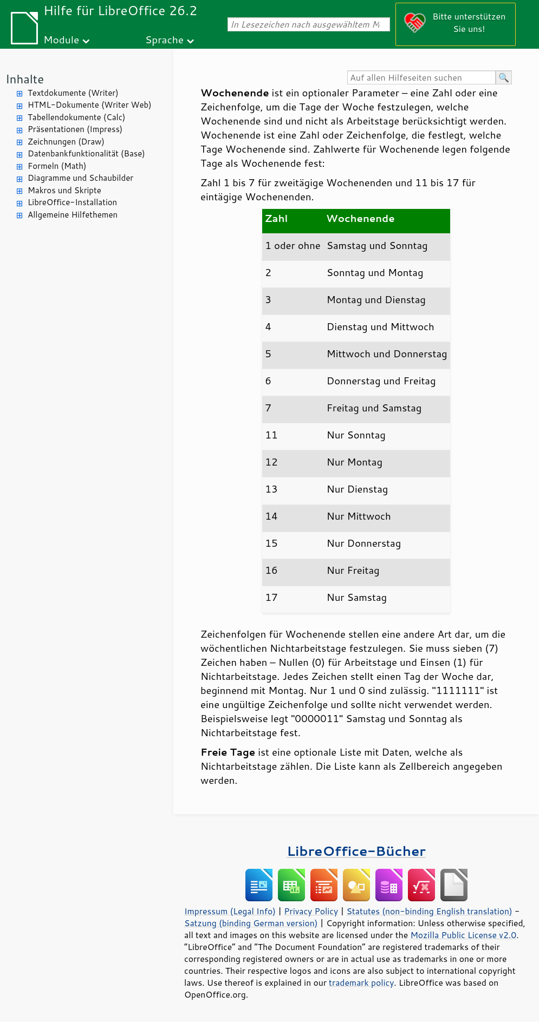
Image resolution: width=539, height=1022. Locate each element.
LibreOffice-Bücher (356, 850)
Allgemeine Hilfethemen (73, 214)
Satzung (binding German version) (251, 923)
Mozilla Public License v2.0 (463, 935)
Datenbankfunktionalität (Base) (86, 153)
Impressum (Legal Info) (230, 911)
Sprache (164, 39)
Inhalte (24, 78)
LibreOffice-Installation (72, 202)
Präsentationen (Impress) (75, 129)
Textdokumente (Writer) (73, 93)
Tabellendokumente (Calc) (76, 117)
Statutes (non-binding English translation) (429, 911)
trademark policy (361, 982)
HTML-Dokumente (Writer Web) (90, 104)
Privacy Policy (311, 911)
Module (61, 39)
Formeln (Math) (57, 166)
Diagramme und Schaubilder (80, 178)
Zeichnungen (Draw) (66, 141)
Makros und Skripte (64, 190)
